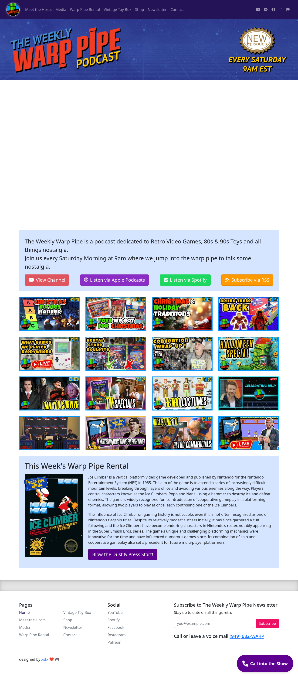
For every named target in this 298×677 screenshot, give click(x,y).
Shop (139, 9)
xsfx (44, 659)
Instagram (117, 634)
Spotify (114, 619)
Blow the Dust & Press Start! (122, 554)
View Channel (47, 280)
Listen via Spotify (185, 280)
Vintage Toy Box (117, 9)
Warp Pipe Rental (85, 9)
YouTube (115, 612)
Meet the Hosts (38, 9)
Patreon (114, 642)
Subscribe (267, 623)
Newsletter (157, 9)
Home (24, 612)
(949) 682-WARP (247, 636)
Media (60, 9)
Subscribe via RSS (247, 280)
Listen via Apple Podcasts (114, 280)
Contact (177, 9)
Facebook (116, 627)
